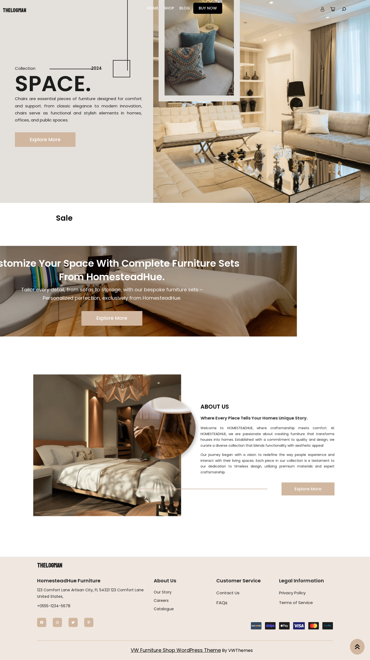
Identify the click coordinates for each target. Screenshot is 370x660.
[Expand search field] (344, 9)
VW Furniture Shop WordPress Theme (176, 650)
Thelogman (14, 10)
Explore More (45, 139)
